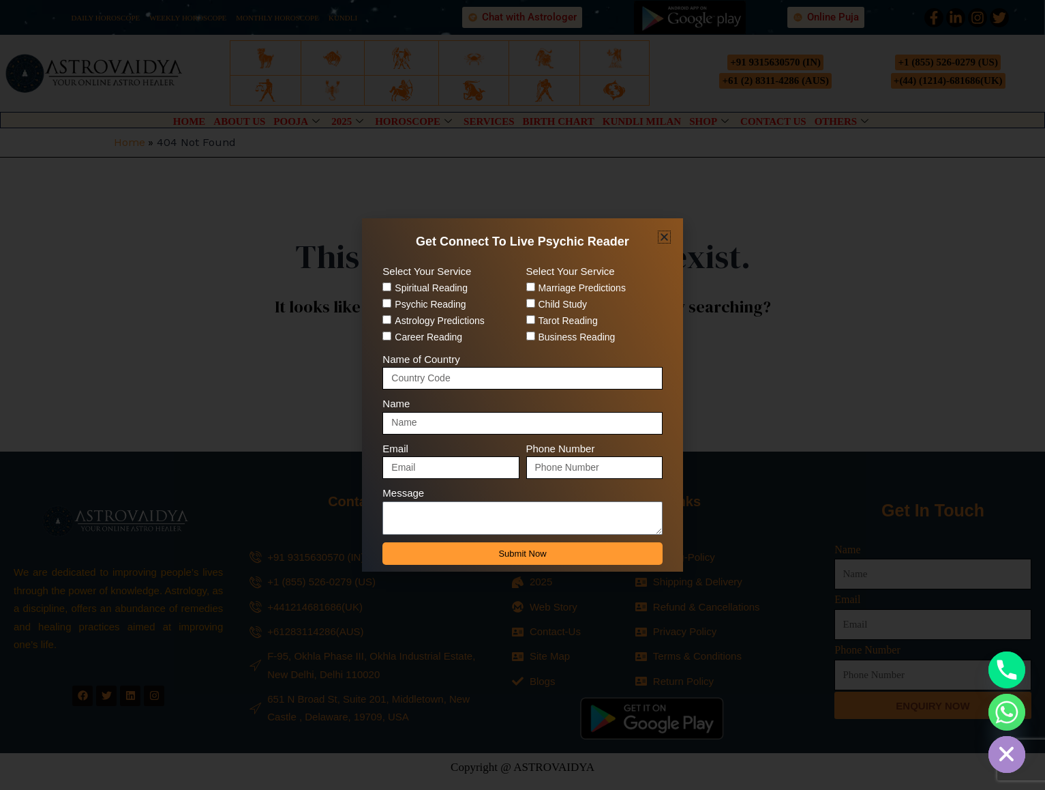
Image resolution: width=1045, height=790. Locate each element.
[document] (522, 395)
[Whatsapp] (1006, 712)
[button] (664, 237)
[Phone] (1006, 670)
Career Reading (428, 337)
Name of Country (420, 359)
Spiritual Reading (431, 287)
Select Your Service (426, 271)
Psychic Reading (430, 304)
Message (403, 493)
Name (396, 403)
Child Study (563, 304)
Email (395, 448)
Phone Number (560, 448)
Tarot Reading (568, 320)
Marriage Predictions (582, 287)
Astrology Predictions (440, 320)
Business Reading (577, 337)
